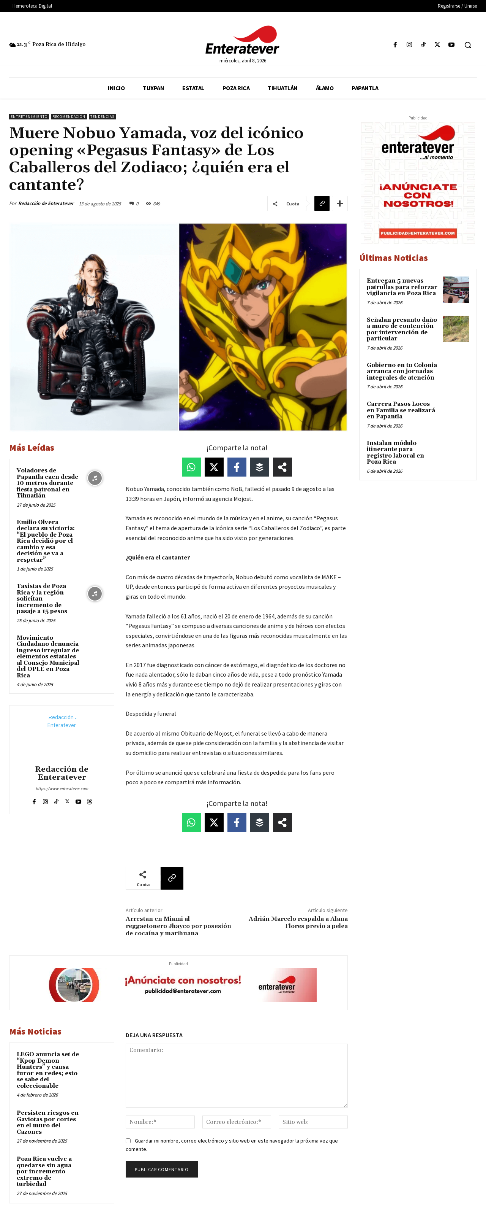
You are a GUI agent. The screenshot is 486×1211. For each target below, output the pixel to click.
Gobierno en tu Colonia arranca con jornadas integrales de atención (402, 371)
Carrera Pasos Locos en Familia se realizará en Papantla (401, 410)
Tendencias (102, 116)
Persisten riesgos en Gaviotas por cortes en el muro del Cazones (48, 1122)
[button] (468, 45)
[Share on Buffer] (259, 467)
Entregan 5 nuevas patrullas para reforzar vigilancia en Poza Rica (402, 287)
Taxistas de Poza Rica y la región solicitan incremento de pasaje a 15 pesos (42, 599)
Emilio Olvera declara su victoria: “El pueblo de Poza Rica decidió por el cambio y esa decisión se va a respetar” (46, 541)
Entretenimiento (29, 116)
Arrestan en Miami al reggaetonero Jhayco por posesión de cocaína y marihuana (178, 926)
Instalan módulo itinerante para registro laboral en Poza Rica (395, 453)
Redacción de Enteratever (46, 203)
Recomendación (69, 116)
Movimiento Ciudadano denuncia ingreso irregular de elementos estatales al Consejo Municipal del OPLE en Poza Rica (48, 656)
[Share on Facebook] (236, 467)
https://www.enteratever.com (62, 788)
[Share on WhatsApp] (191, 467)
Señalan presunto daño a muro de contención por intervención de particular (402, 329)
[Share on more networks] (282, 467)
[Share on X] (214, 467)
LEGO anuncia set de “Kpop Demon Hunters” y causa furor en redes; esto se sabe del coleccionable (48, 1070)
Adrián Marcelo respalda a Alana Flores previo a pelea (298, 922)
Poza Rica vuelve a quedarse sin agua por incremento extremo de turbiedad (44, 1171)
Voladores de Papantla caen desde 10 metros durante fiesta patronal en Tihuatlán (47, 483)
